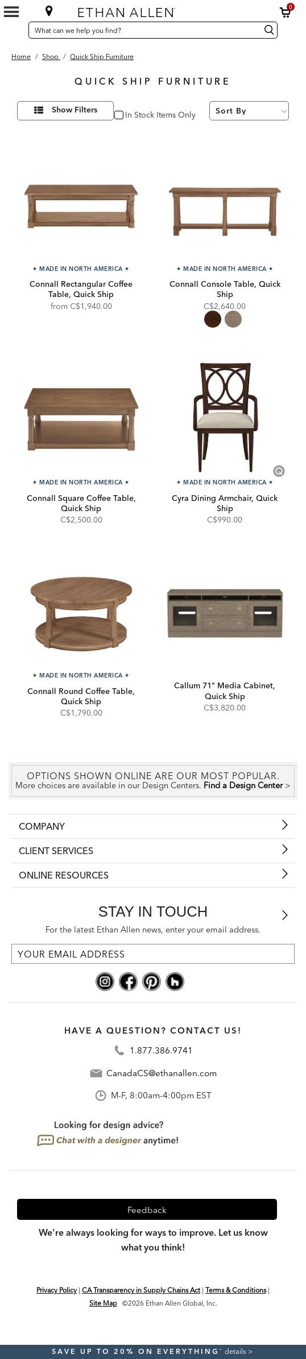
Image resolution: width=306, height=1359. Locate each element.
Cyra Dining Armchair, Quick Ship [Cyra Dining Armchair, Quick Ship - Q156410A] (225, 503)
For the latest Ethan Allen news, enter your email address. (153, 930)
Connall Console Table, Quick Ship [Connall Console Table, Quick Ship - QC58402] (224, 289)
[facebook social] (128, 980)
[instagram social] (105, 980)
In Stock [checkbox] (137, 115)
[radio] (212, 319)
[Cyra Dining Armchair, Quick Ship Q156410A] (225, 418)
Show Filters (74, 110)
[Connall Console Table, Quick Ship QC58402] (225, 204)
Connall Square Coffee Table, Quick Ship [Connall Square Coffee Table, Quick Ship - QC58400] (81, 503)
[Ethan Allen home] (149, 10)
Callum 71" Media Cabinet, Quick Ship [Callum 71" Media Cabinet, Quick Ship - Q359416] (224, 690)
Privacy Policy (56, 1290)
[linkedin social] (198, 980)
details (236, 1351)
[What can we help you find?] (143, 30)
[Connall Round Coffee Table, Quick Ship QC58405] (81, 611)
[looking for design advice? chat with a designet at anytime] (108, 1133)
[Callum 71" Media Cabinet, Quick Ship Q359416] (225, 611)
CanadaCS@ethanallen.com (161, 1073)
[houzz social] (175, 980)
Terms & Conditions (235, 1290)
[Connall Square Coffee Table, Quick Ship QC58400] (81, 418)
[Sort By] (249, 110)
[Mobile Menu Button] (11, 12)
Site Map (103, 1303)
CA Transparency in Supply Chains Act (141, 1290)
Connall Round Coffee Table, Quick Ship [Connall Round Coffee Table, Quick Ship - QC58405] (81, 696)
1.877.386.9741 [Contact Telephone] (161, 1050)
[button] (285, 12)
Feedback (147, 1210)
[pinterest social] (151, 980)
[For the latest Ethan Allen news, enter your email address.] (153, 954)
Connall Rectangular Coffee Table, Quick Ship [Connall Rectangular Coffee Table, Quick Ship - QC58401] (81, 289)
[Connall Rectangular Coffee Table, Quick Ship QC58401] (81, 204)
